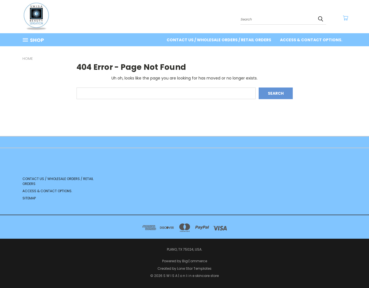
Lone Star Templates (194, 268)
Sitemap (29, 198)
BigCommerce (194, 261)
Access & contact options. (311, 40)
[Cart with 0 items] (345, 18)
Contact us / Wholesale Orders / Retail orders (219, 40)
